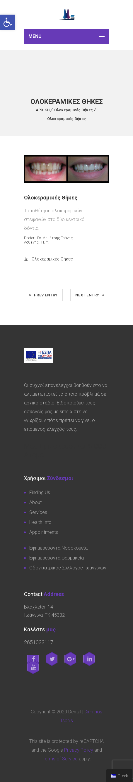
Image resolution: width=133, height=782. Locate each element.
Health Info (40, 522)
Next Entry (90, 295)
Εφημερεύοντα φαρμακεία (56, 558)
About (35, 502)
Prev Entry (43, 295)
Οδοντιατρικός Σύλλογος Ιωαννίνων (67, 568)
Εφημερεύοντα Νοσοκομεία (58, 548)
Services (38, 512)
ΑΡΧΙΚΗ (43, 110)
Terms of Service (60, 759)
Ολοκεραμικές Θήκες (73, 110)
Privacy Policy (78, 750)
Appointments (43, 532)
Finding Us (39, 492)
